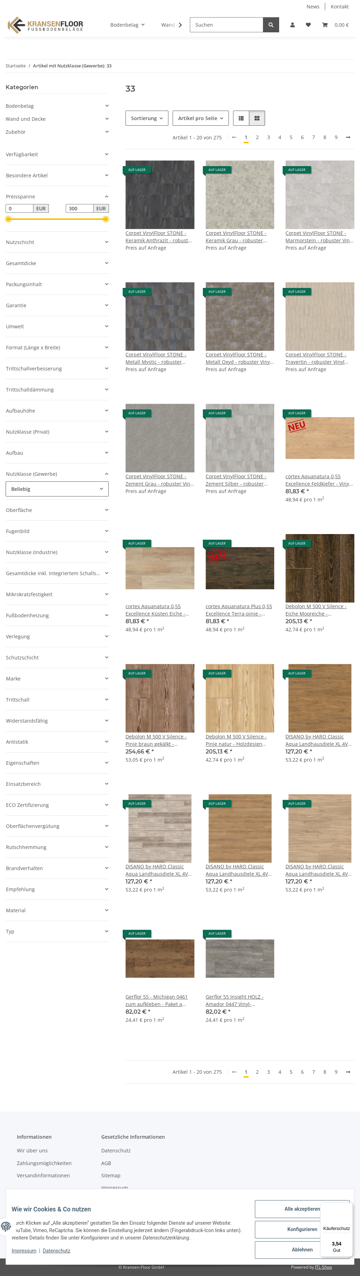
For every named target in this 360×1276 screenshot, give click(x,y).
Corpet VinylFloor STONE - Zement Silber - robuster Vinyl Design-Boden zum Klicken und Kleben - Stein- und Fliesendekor (238, 480)
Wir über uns (32, 1150)
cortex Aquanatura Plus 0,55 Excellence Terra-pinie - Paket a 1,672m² (239, 610)
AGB (106, 1163)
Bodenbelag (20, 106)
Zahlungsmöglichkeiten (44, 1163)
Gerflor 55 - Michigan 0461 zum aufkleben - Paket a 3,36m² (157, 1000)
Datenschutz (62, 1254)
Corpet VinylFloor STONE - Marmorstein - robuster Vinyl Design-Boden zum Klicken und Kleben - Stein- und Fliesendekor (319, 237)
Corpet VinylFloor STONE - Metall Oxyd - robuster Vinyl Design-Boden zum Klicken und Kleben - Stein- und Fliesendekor (238, 358)
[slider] (8, 219)
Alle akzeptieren (296, 1214)
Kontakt (340, 6)
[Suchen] (226, 24)
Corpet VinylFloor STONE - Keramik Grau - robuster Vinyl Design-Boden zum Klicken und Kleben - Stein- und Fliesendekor (238, 237)
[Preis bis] (80, 208)
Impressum (29, 1254)
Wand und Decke (26, 119)
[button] (292, 25)
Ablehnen (296, 1251)
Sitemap (111, 1175)
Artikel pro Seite (197, 118)
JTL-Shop (323, 1267)
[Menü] (349, 1207)
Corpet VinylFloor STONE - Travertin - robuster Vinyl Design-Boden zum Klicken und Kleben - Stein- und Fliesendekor (316, 358)
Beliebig (20, 489)
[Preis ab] (19, 208)
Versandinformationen (43, 1175)
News (313, 6)
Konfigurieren (296, 1233)
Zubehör (16, 132)
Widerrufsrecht (119, 1200)
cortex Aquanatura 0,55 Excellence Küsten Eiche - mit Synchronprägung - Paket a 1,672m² (160, 610)
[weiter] (348, 137)
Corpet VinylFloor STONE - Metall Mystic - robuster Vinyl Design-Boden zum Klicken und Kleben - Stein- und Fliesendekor (157, 358)
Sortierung (144, 118)
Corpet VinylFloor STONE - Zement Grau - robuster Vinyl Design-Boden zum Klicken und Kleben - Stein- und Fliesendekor (160, 480)
